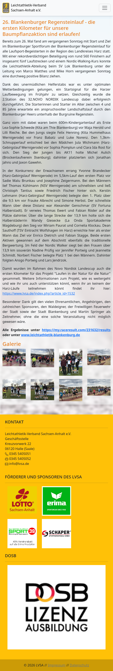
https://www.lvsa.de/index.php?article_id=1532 (38, 293)
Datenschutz (79, 665)
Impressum (57, 665)
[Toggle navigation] (105, 8)
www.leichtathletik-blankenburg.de (50, 335)
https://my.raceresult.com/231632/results (76, 330)
